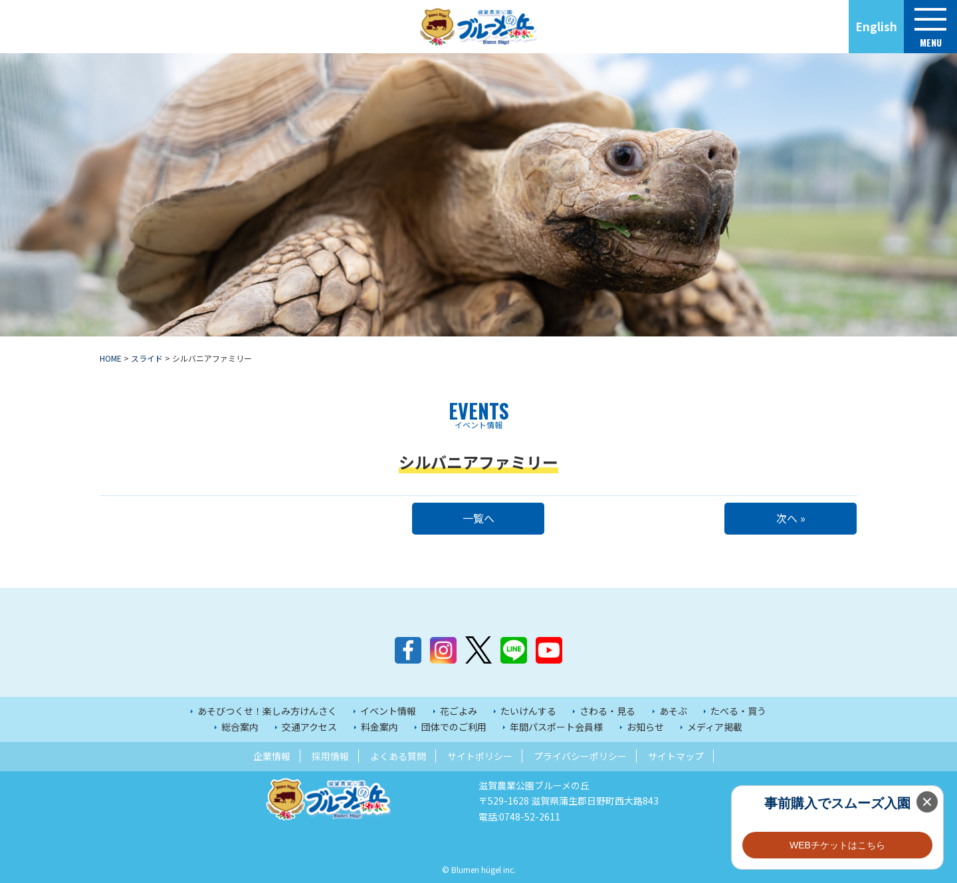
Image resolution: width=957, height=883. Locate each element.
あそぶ (673, 710)
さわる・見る (607, 710)
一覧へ (478, 518)
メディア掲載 (714, 726)
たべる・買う (738, 710)
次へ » (790, 518)
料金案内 (379, 726)
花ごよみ (458, 710)
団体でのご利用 (453, 726)
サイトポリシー (479, 756)
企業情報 (271, 756)
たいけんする (528, 710)
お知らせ (645, 726)
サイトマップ (676, 756)
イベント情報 (388, 710)
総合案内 (240, 726)
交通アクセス (309, 726)
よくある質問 (398, 756)
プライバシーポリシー (580, 756)
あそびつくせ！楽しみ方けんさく (267, 710)
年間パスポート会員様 (556, 726)
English (876, 26)
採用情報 (330, 756)
